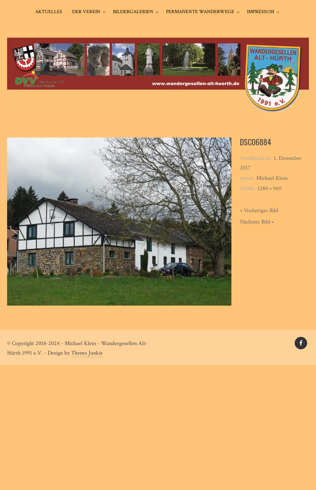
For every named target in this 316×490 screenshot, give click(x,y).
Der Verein (86, 12)
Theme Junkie (87, 353)
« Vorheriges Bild (259, 210)
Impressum (260, 12)
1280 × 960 (269, 188)
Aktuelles (48, 12)
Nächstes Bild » (257, 222)
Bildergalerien (133, 12)
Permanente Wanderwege (200, 12)
